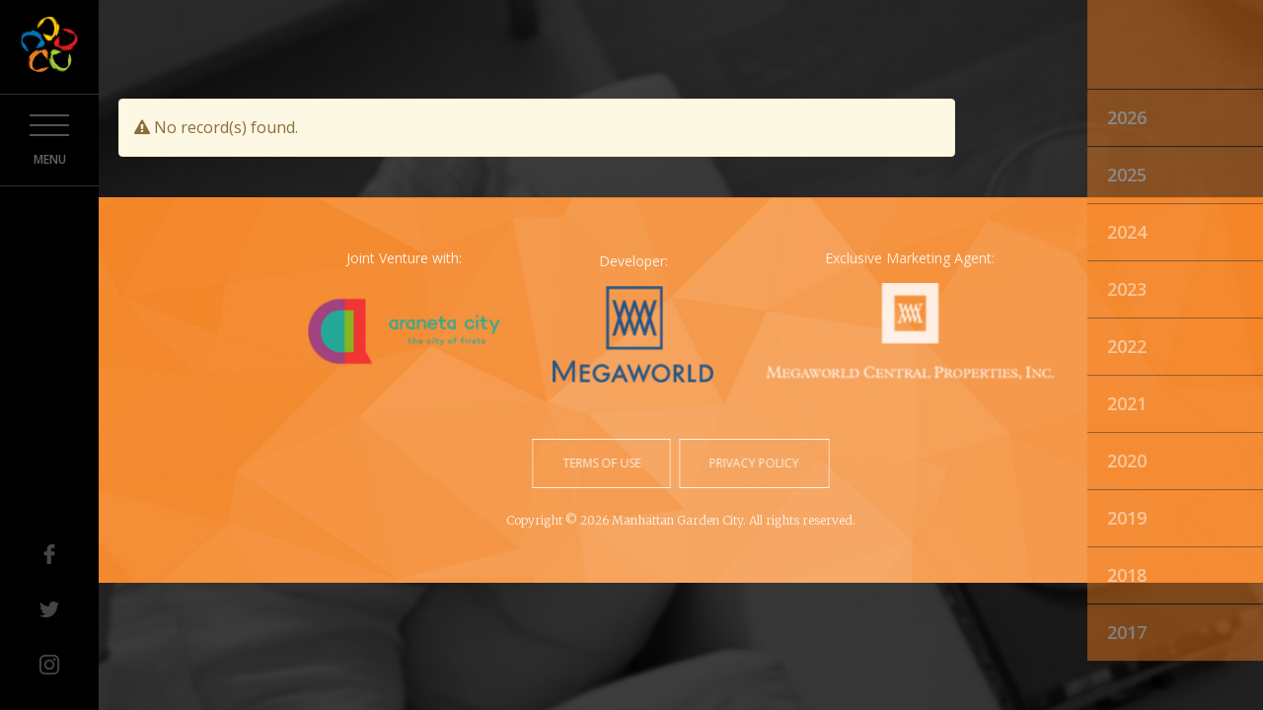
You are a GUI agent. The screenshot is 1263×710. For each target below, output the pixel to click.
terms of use (603, 463)
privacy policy (752, 463)
